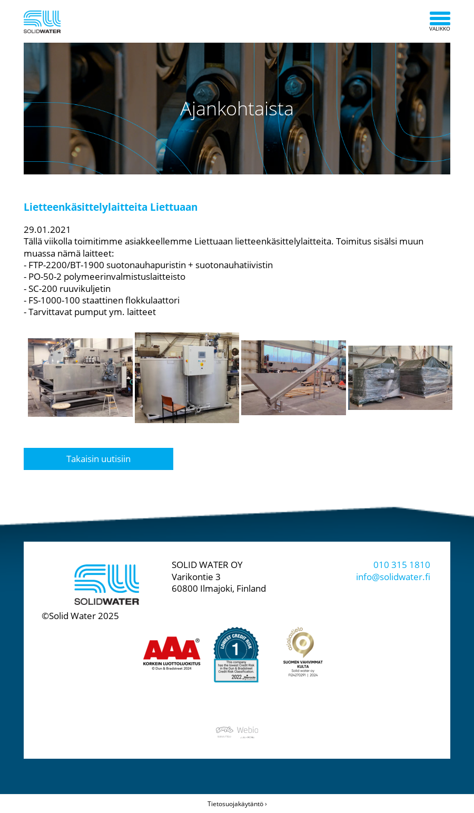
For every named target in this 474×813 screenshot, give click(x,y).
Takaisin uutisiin (98, 459)
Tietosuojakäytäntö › (237, 803)
